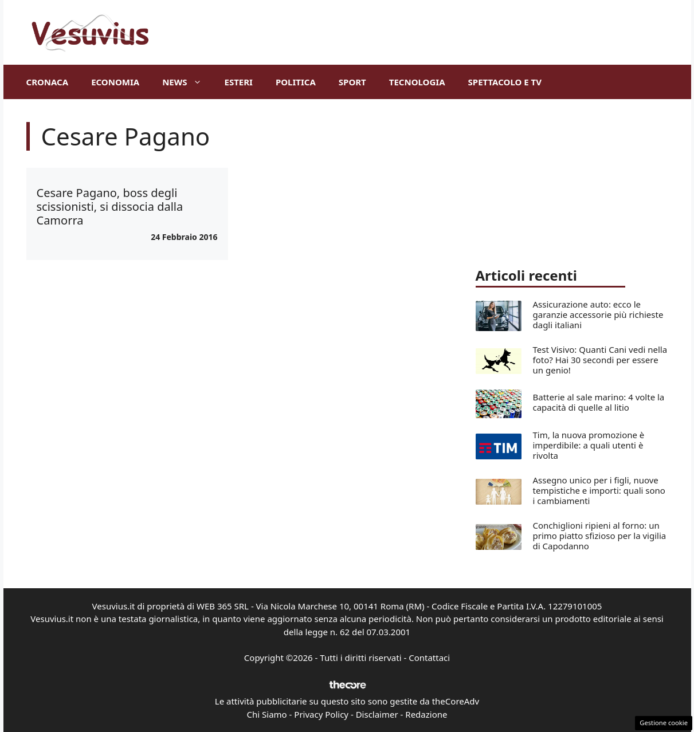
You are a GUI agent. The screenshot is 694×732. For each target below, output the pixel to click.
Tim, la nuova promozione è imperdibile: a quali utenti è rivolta (589, 445)
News (187, 82)
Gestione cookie (664, 722)
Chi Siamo (267, 714)
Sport (352, 82)
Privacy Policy (321, 714)
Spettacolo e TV (505, 82)
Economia (115, 82)
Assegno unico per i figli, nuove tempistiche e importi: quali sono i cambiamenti (599, 490)
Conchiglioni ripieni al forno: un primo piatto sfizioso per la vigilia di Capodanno (599, 536)
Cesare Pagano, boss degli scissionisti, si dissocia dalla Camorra (110, 206)
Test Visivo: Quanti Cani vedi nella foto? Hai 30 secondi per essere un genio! (600, 360)
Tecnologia (417, 82)
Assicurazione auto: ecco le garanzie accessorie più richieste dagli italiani (598, 314)
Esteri (239, 82)
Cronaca (47, 82)
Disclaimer (377, 714)
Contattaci (429, 657)
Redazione (426, 714)
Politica (296, 82)
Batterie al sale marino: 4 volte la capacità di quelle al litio (599, 402)
